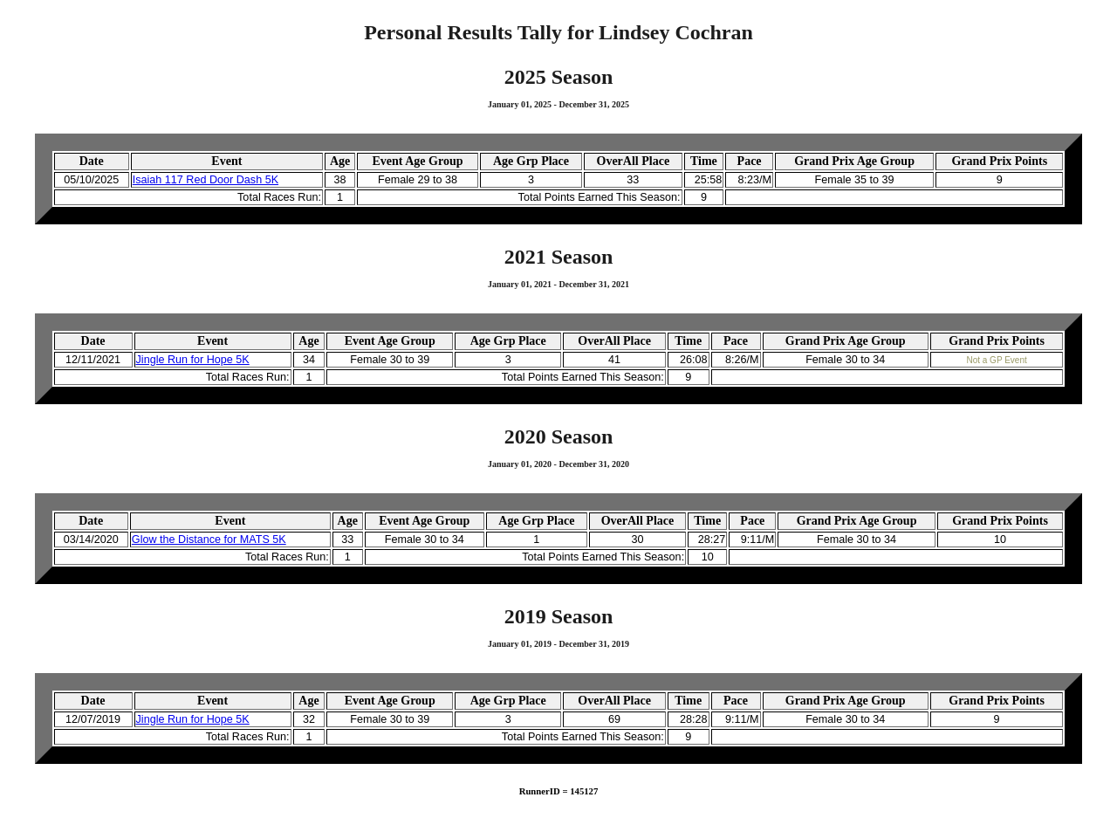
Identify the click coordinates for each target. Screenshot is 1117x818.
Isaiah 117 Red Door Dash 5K (205, 180)
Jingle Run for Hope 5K (193, 360)
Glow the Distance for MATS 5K (209, 539)
